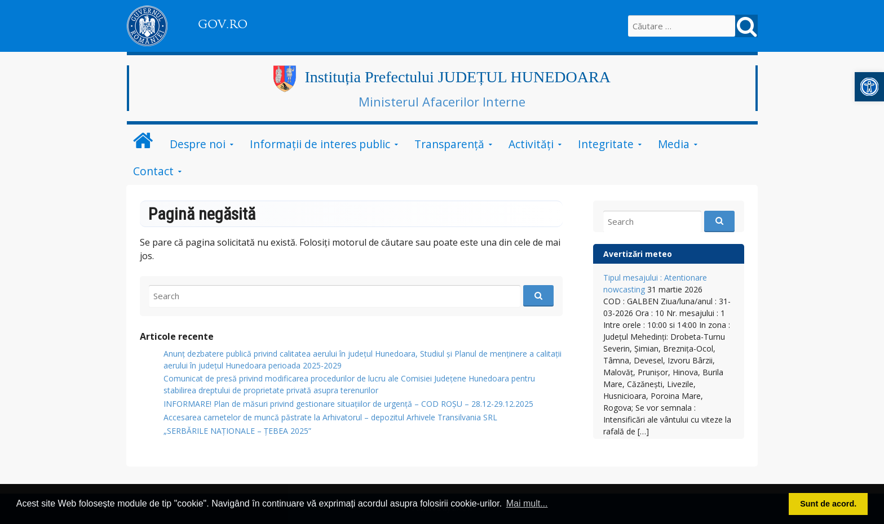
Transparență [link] (449, 144)
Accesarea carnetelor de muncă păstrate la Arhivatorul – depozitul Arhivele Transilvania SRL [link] (330, 417)
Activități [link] (531, 144)
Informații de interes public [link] (320, 144)
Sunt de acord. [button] (828, 503)
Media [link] (673, 144)
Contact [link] (153, 171)
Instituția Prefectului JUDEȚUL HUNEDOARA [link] (457, 77)
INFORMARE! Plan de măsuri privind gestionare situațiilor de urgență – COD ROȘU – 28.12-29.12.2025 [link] (348, 403)
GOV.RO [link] (222, 24)
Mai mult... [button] (527, 503)
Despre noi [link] (198, 144)
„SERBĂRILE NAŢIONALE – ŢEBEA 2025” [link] (237, 430)
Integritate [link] (606, 144)
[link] (869, 86)
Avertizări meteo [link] (637, 253)
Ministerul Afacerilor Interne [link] (442, 101)
